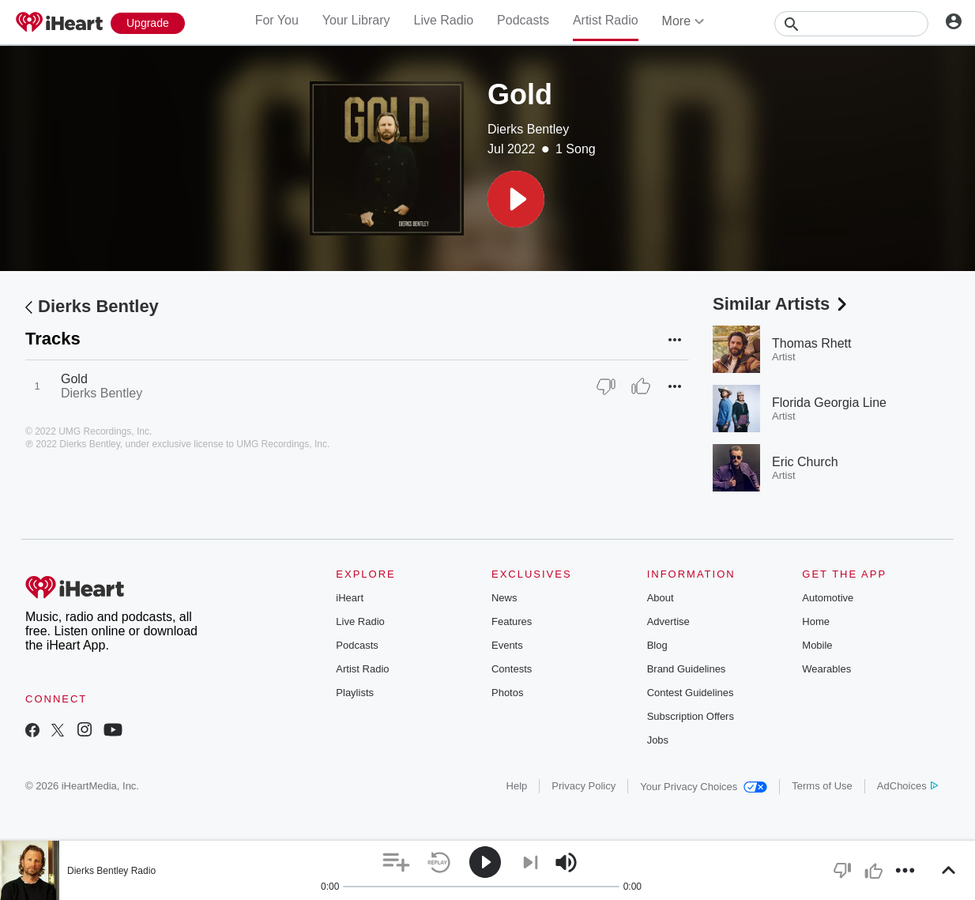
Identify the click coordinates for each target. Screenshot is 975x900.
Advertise (668, 621)
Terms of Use (822, 786)
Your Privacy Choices (703, 787)
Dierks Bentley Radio (111, 870)
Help (517, 786)
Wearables (826, 669)
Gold (74, 379)
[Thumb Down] (606, 386)
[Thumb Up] (641, 386)
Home (816, 621)
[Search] (851, 23)
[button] (516, 199)
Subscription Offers (690, 716)
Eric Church (805, 462)
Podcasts (523, 20)
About (660, 598)
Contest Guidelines (690, 693)
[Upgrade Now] (148, 23)
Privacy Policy (583, 786)
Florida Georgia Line (829, 402)
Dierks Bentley (528, 129)
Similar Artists (781, 304)
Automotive (827, 598)
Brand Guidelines (686, 669)
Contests (511, 669)
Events (507, 645)
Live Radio (443, 20)
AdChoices (907, 786)
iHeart (349, 598)
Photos (507, 693)
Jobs (657, 740)
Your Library (356, 20)
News (504, 598)
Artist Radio (605, 20)
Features (511, 621)
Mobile (817, 645)
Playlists (355, 693)
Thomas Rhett (811, 343)
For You (277, 20)
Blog (657, 645)
